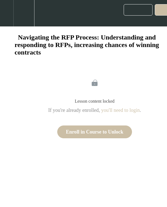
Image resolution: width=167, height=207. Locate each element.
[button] (6, 13)
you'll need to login (120, 110)
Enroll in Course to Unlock (94, 132)
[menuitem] (23, 13)
